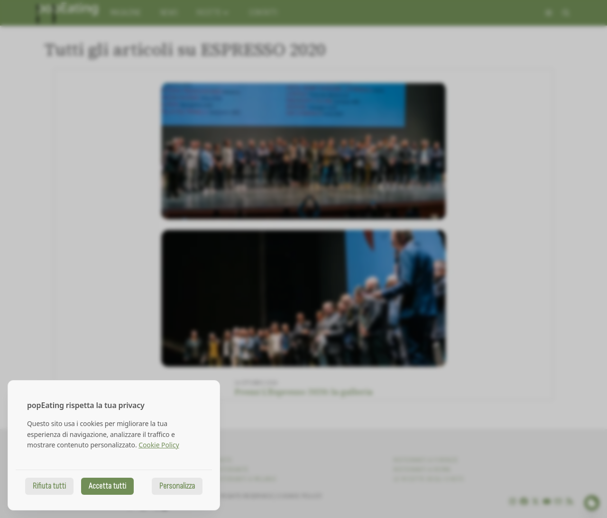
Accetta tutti (107, 486)
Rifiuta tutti (49, 486)
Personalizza (177, 486)
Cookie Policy (158, 444)
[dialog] (114, 445)
